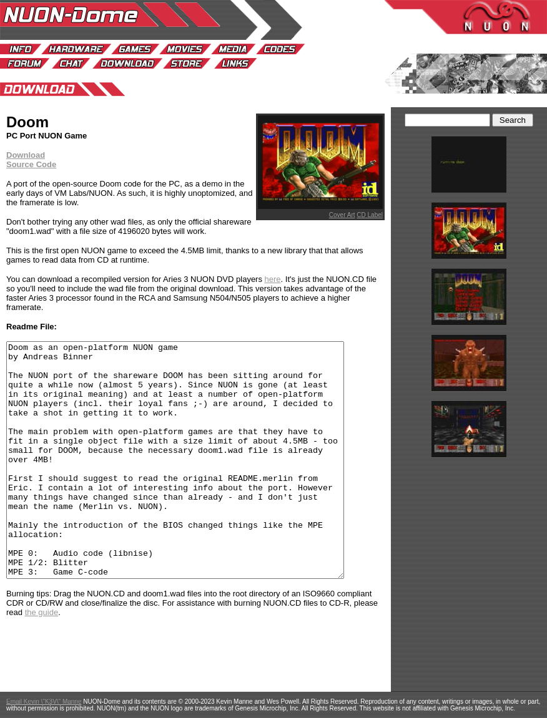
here (273, 279)
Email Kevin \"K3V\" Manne (44, 701)
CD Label (370, 214)
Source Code (31, 164)
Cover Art (342, 214)
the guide (42, 659)
